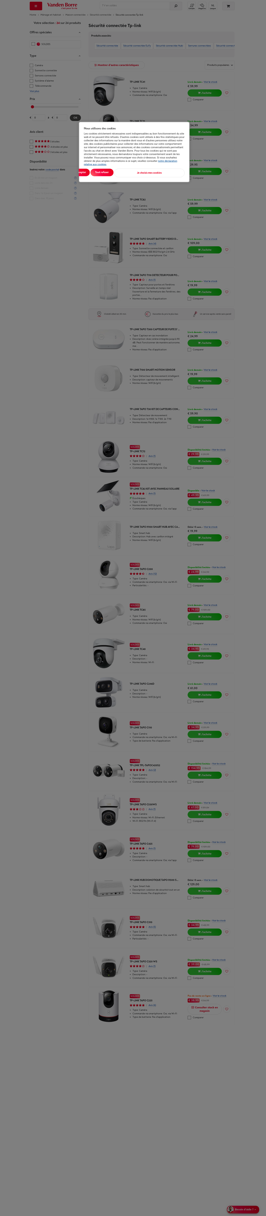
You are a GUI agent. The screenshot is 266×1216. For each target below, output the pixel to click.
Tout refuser (128, 172)
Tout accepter (98, 172)
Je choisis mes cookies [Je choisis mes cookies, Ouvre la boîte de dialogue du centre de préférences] (167, 172)
